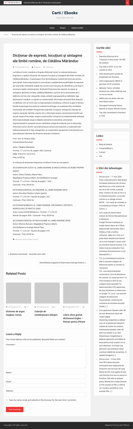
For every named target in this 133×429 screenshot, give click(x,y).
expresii (25, 239)
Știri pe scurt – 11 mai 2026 (110, 177)
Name (9, 372)
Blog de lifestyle (105, 144)
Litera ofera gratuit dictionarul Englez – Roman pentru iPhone (74, 318)
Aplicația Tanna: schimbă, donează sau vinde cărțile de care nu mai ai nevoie (112, 91)
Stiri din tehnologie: (111, 168)
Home (52, 28)
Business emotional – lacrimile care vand (27, 254)
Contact (102, 152)
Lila (100, 156)
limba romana (33, 239)
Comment (11, 344)
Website (9, 391)
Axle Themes (124, 425)
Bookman (37, 67)
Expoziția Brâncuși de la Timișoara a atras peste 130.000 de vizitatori (112, 59)
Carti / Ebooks (65, 13)
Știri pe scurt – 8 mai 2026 (110, 359)
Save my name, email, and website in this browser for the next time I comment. (43, 400)
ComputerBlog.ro (106, 148)
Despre (63, 28)
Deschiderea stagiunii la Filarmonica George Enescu (62, 262)
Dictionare (49, 67)
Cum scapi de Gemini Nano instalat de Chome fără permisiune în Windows (113, 216)
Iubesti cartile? (77, 28)
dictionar (18, 239)
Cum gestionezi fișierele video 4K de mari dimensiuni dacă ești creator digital (112, 313)
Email (9, 382)
